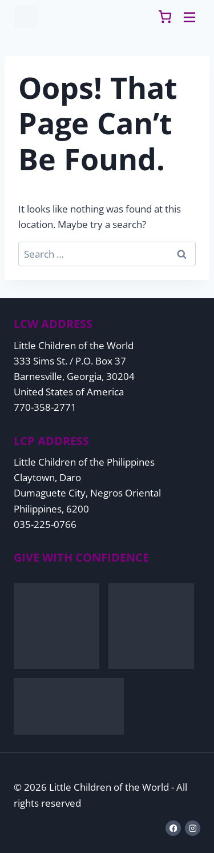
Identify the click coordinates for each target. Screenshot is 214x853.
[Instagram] (192, 828)
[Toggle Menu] (189, 16)
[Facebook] (173, 828)
